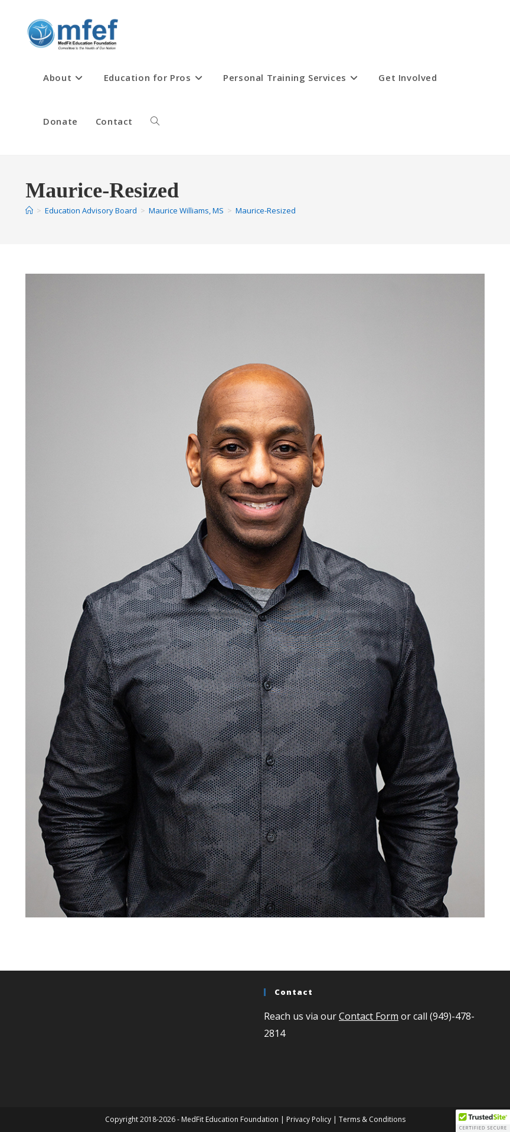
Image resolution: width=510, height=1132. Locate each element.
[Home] (29, 210)
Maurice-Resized (266, 210)
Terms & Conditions (372, 1119)
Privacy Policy (308, 1119)
